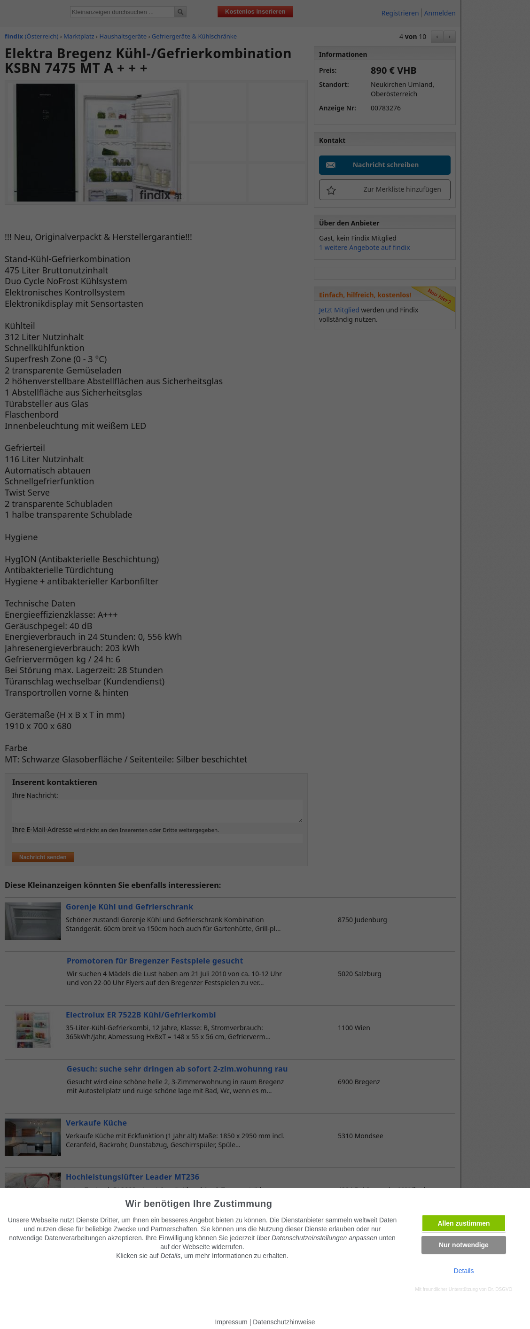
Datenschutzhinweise (284, 1322)
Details (464, 1271)
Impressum (231, 1322)
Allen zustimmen (463, 1223)
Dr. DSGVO (500, 1289)
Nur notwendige (464, 1245)
